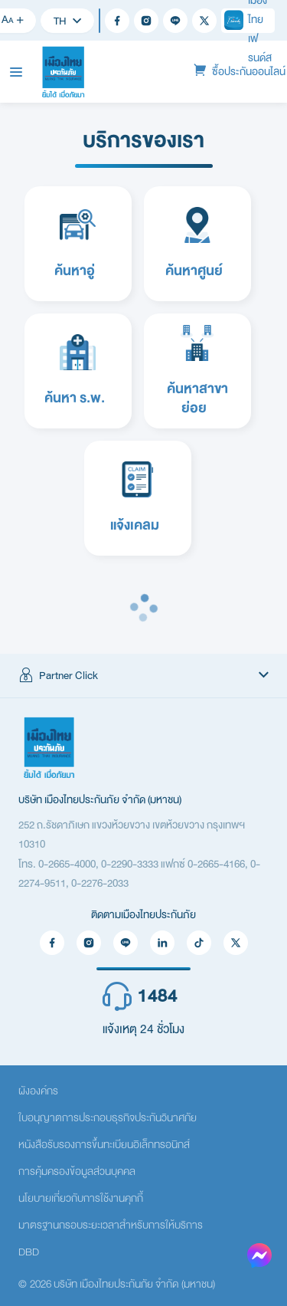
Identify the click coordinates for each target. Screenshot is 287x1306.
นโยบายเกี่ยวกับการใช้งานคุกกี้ (80, 1198)
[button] (143, 676)
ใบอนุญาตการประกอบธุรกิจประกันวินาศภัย (107, 1118)
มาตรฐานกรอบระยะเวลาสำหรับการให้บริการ (110, 1225)
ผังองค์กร (38, 1091)
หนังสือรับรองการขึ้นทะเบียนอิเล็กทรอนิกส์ (104, 1144)
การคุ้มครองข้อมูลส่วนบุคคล (76, 1171)
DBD (28, 1252)
